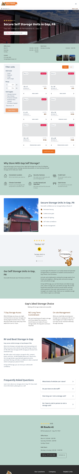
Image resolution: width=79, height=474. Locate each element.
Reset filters (11, 110)
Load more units (49, 152)
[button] (59, 58)
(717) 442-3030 (7, 57)
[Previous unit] (23, 93)
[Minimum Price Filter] (11, 84)
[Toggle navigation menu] (76, 4)
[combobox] (15, 33)
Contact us (63, 456)
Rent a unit (75, 8)
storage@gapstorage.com (10, 59)
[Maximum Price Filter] (11, 88)
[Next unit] (46, 93)
